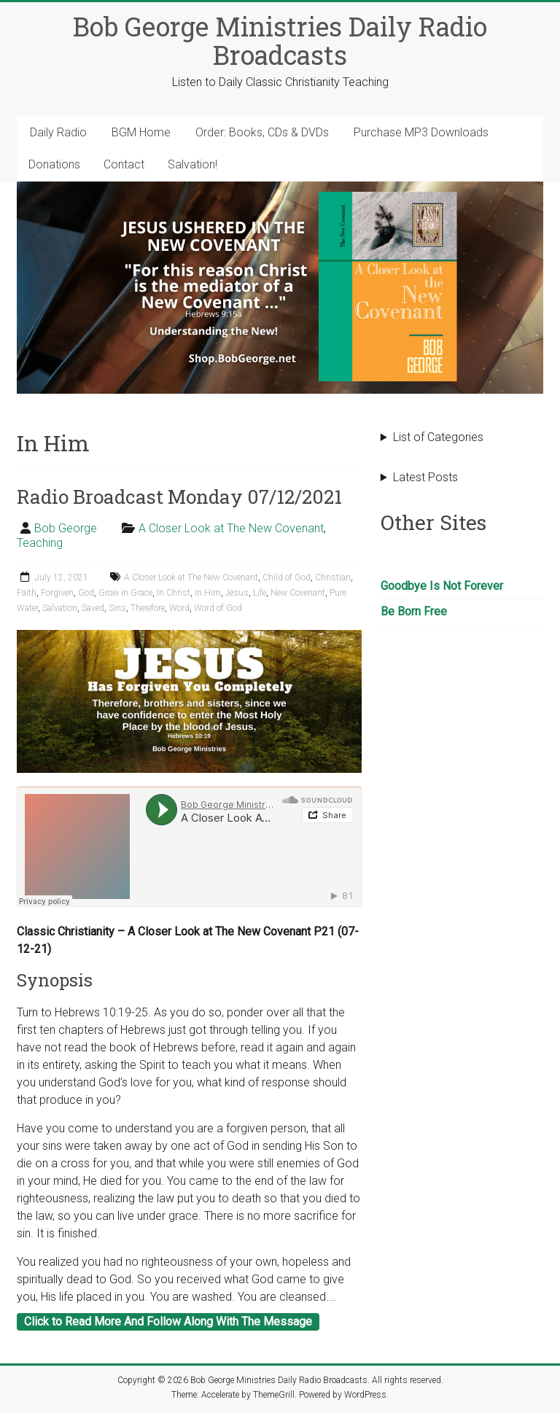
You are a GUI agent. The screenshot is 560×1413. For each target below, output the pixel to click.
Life (259, 593)
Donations (54, 164)
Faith (26, 593)
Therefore (148, 608)
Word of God (218, 608)
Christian (333, 577)
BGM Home (141, 132)
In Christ (173, 593)
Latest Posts (425, 477)
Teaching (40, 543)
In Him (208, 593)
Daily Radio (58, 132)
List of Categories (438, 437)
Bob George (65, 528)
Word (179, 608)
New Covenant (298, 593)
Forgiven (57, 593)
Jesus (237, 593)
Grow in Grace (125, 593)
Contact (124, 164)
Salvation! (192, 164)
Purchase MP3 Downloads (421, 132)
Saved (93, 608)
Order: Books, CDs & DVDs (262, 132)
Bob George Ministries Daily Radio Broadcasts (280, 40)
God (86, 593)
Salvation (59, 608)
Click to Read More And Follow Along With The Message (168, 1321)
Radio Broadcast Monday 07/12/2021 (179, 496)
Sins (117, 608)
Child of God (286, 577)
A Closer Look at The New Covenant (231, 528)
